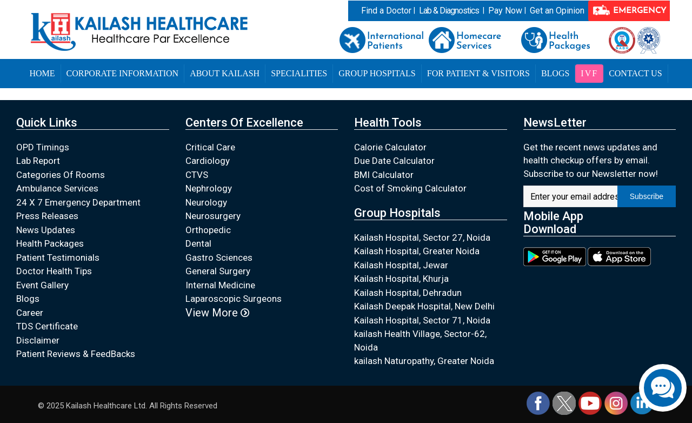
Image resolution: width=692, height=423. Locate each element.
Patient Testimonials (57, 257)
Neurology (206, 202)
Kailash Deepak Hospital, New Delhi (424, 306)
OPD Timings (42, 147)
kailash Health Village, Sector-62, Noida (420, 340)
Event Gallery (42, 285)
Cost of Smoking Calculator (410, 188)
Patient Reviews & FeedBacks (75, 353)
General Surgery (217, 271)
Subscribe (646, 196)
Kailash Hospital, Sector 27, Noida (422, 237)
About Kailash (225, 73)
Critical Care (210, 147)
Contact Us (635, 73)
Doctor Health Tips (54, 271)
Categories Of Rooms (60, 174)
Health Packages (50, 243)
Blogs (555, 73)
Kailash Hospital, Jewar (401, 265)
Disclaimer (37, 340)
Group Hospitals (377, 73)
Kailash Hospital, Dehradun (408, 292)
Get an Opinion (557, 10)
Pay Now (505, 10)
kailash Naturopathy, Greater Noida (424, 360)
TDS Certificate (47, 326)
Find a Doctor (386, 10)
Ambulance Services (57, 188)
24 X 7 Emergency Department (78, 202)
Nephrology (208, 188)
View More (217, 312)
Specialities (299, 73)
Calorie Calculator (390, 147)
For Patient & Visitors (478, 73)
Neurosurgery (213, 215)
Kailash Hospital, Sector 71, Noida (422, 320)
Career (29, 312)
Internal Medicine (220, 285)
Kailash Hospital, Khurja (401, 278)
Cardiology (207, 160)
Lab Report (38, 160)
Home (42, 73)
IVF (589, 73)
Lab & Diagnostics (449, 10)
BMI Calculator (384, 174)
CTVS (196, 174)
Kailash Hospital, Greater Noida (417, 251)
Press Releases (47, 215)
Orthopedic (208, 229)
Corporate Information (122, 73)
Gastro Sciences (218, 257)
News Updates (45, 229)
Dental (198, 243)
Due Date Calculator (394, 160)
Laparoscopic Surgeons (233, 298)
